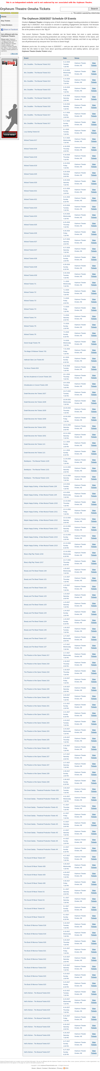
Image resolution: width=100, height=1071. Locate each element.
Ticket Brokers (6, 25)
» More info (14, 53)
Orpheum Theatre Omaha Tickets (25, 9)
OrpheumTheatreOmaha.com (49, 1065)
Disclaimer (52, 1068)
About (39, 1068)
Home (3, 17)
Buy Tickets (5, 21)
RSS (66, 1068)
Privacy (59, 1068)
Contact (45, 1068)
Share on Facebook (11, 29)
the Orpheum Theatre (55, 1061)
